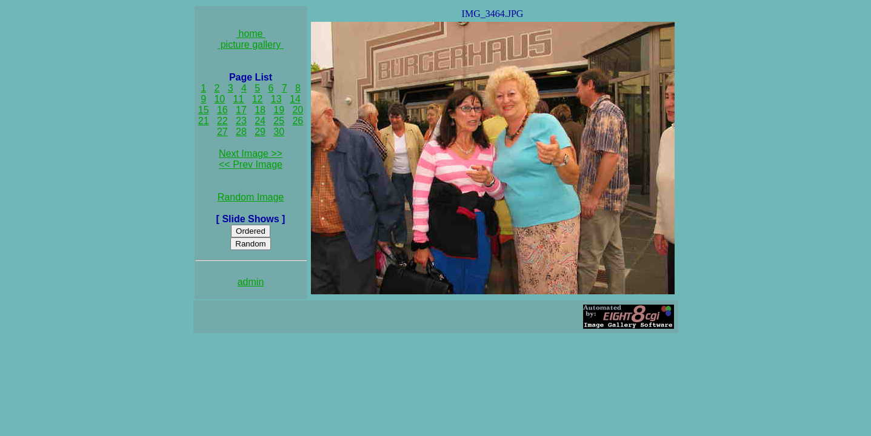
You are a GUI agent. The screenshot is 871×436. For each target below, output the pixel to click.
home (250, 33)
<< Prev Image (250, 164)
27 (222, 132)
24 (260, 121)
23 (241, 121)
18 (260, 110)
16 (222, 110)
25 (278, 121)
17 (241, 110)
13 (276, 99)
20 (297, 110)
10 (219, 99)
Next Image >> (250, 153)
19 (278, 110)
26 (297, 121)
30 (278, 132)
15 (203, 110)
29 (260, 132)
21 (203, 121)
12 (257, 99)
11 (238, 99)
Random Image (251, 197)
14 (295, 99)
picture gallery (251, 44)
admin (251, 282)
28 (241, 132)
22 (222, 121)
